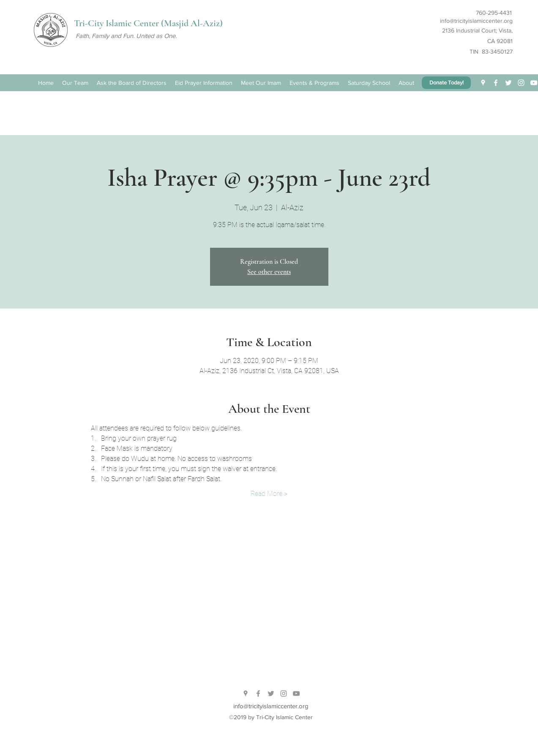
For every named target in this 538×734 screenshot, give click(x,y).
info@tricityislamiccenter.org (476, 20)
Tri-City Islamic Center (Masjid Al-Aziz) (148, 23)
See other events (269, 272)
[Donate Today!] (446, 82)
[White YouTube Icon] (534, 83)
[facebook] (496, 83)
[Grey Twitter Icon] (271, 693)
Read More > (269, 494)
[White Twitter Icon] (508, 83)
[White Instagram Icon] (521, 83)
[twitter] (483, 83)
